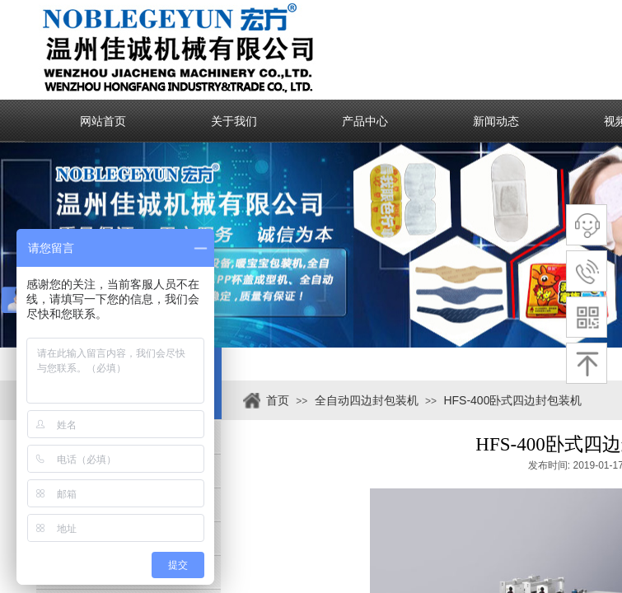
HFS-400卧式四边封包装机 (512, 400)
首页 (277, 400)
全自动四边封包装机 (367, 400)
